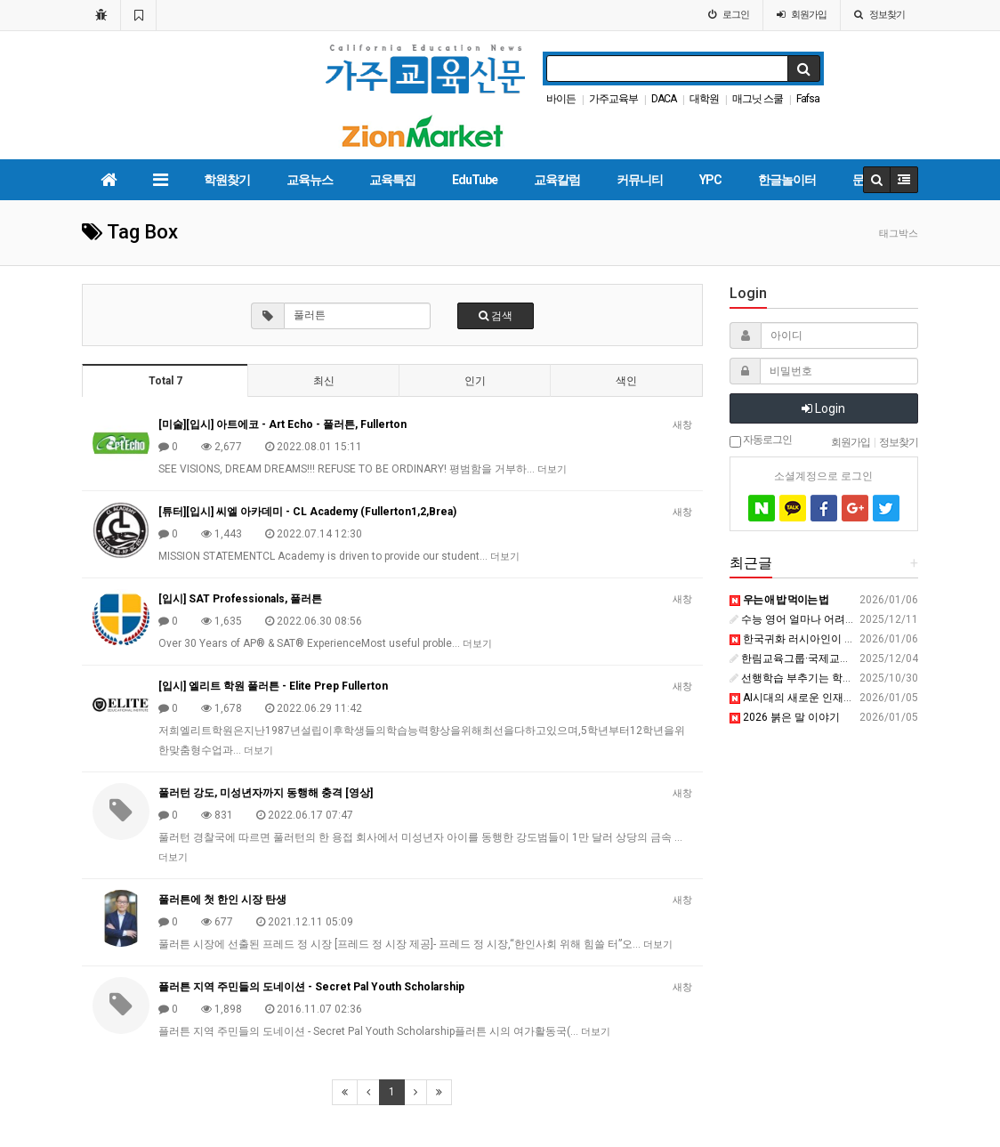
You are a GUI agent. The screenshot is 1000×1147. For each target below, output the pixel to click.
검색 (495, 316)
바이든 (561, 99)
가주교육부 (613, 99)
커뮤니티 (640, 180)
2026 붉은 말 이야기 (785, 717)
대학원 (704, 99)
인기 (475, 381)
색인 (626, 381)
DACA (663, 99)
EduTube (474, 180)
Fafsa (807, 99)
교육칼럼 (557, 180)
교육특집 (392, 180)
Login (823, 408)
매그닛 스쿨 (757, 99)
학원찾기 (227, 180)
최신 (324, 381)
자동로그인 (761, 440)
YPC (710, 180)
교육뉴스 (309, 180)
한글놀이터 (787, 180)
